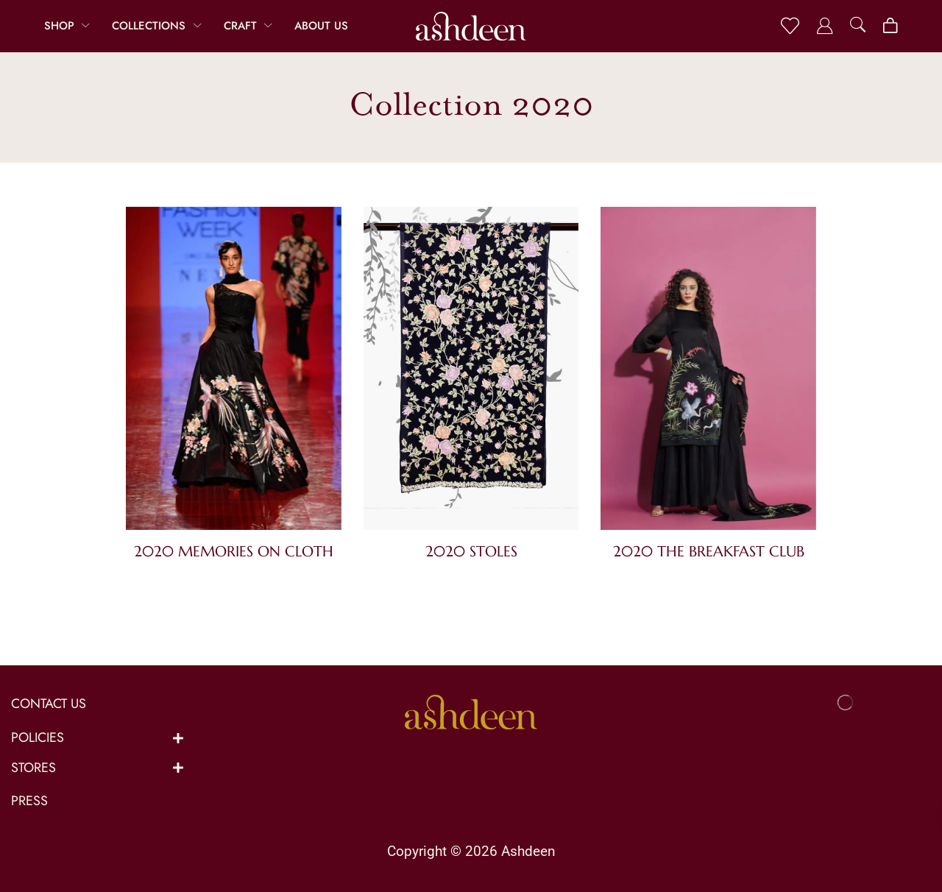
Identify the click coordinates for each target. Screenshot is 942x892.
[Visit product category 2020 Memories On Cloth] (233, 371)
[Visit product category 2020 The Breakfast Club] (708, 371)
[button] (790, 26)
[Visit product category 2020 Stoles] (471, 371)
